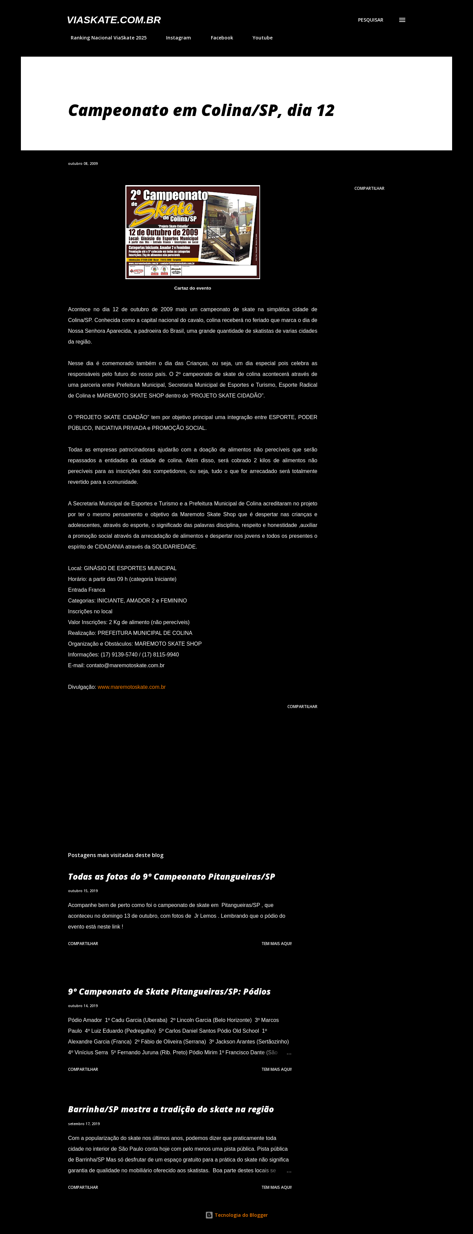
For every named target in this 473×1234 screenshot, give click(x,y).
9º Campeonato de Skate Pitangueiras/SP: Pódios (169, 991)
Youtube (259, 37)
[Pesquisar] (370, 20)
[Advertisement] (182, 767)
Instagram (174, 37)
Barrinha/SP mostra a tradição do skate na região (171, 1109)
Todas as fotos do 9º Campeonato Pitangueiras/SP (171, 876)
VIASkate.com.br (114, 19)
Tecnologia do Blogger (236, 1215)
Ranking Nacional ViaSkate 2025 (105, 37)
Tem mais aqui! (276, 943)
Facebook (218, 37)
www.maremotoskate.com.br (132, 687)
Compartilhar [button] (369, 188)
